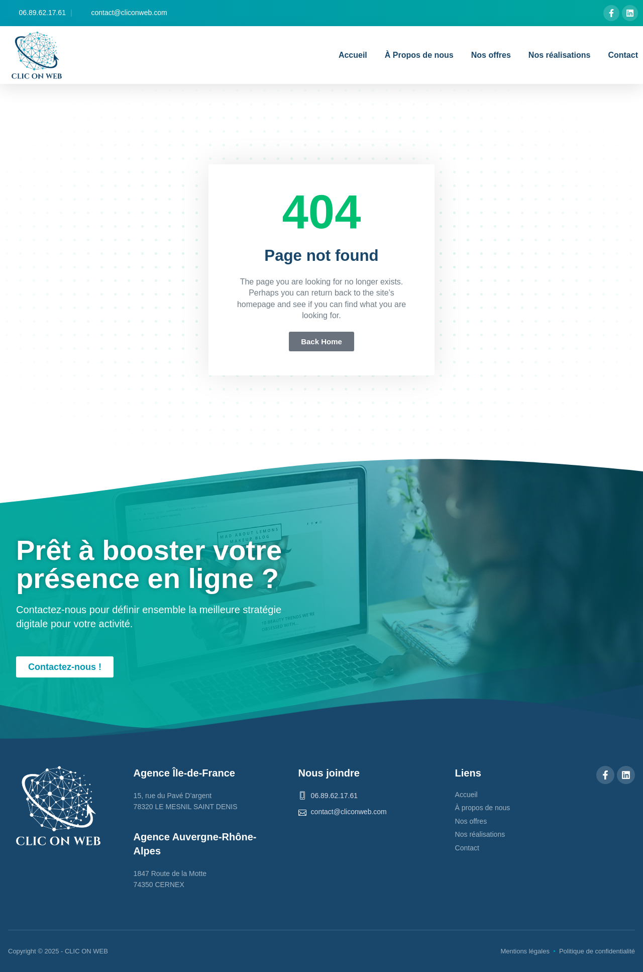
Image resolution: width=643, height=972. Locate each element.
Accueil (353, 55)
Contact (623, 55)
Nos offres (491, 55)
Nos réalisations (559, 55)
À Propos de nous (419, 55)
